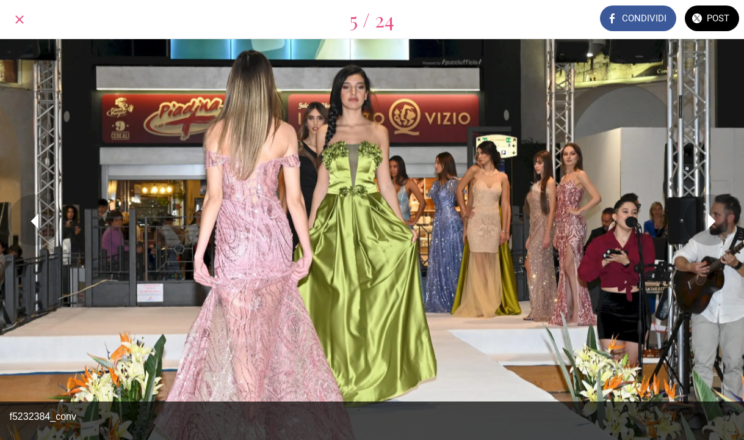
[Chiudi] (19, 19)
